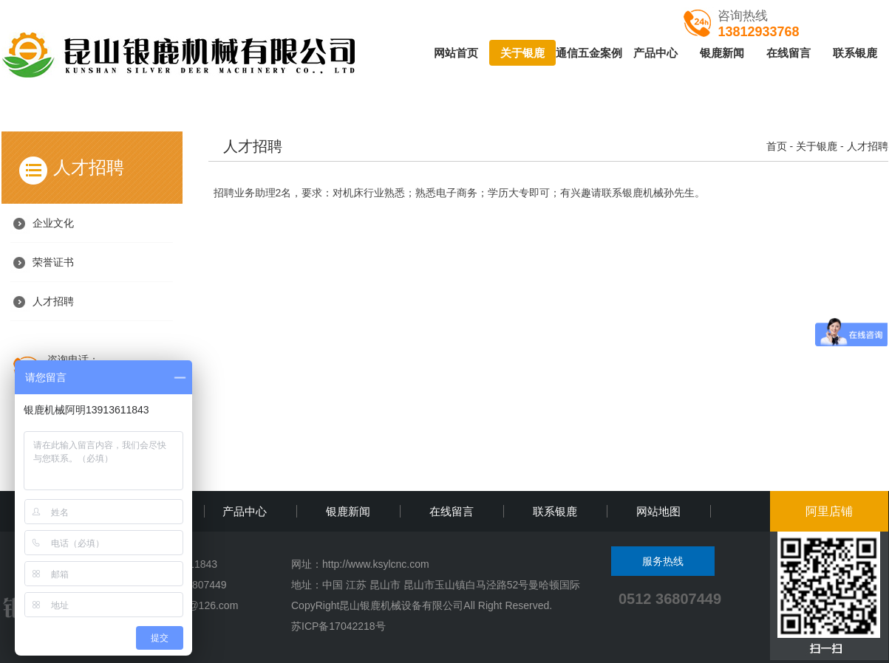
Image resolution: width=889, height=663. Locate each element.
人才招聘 (53, 301)
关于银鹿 (522, 53)
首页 (776, 146)
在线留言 (788, 53)
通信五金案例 (589, 53)
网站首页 (456, 53)
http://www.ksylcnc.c (368, 564)
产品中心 (655, 53)
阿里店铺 (829, 511)
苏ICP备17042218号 (338, 626)
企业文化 (53, 223)
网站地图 (658, 511)
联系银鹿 (855, 53)
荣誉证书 (53, 262)
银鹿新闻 (722, 53)
